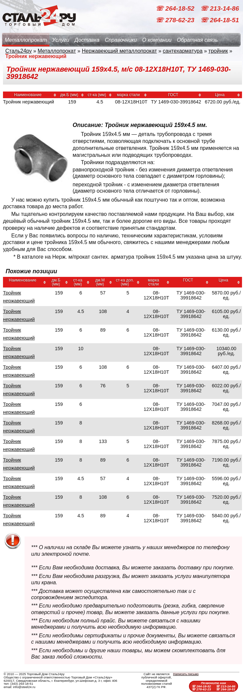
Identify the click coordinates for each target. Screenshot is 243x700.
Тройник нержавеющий (19, 296)
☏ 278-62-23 (175, 20)
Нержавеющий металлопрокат (119, 51)
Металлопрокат (26, 40)
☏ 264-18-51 (219, 20)
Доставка (87, 40)
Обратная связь (197, 40)
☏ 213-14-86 (219, 8)
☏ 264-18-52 (175, 8)
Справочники (121, 40)
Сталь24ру (18, 51)
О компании (157, 40)
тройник (218, 51)
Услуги (60, 40)
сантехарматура (183, 51)
